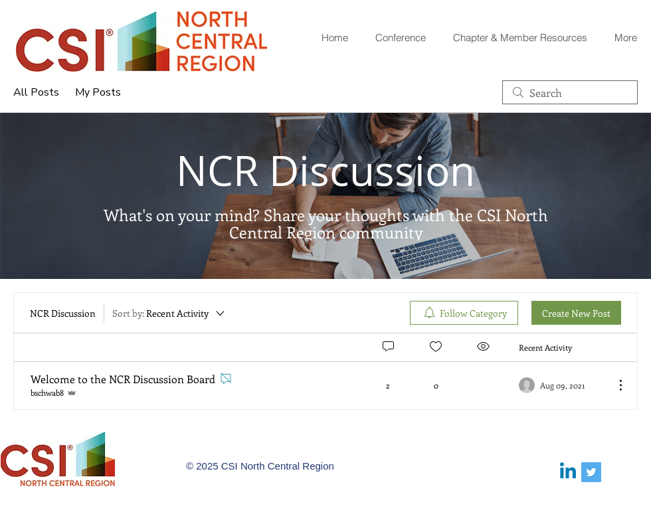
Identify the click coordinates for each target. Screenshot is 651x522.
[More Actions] (614, 385)
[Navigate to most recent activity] (561, 385)
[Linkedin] (568, 472)
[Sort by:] (169, 313)
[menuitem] (464, 313)
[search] (570, 92)
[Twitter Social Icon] (591, 472)
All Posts (36, 92)
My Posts (98, 92)
